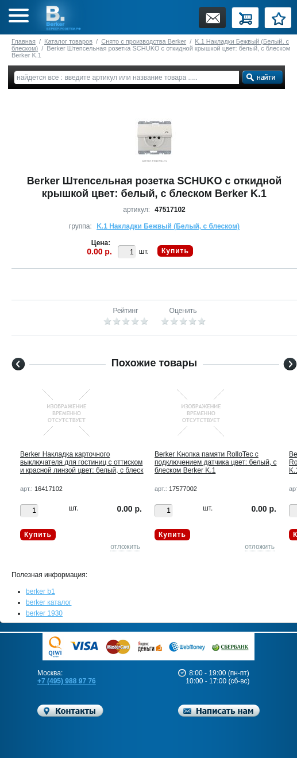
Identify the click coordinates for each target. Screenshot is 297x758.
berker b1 (40, 591)
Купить (175, 251)
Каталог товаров (68, 41)
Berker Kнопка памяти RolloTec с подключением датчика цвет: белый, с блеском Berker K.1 (216, 462)
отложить (125, 547)
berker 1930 (44, 613)
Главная (23, 41)
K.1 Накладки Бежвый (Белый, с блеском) (168, 226)
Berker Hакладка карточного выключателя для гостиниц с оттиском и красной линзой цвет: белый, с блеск (82, 462)
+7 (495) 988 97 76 (66, 681)
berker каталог (49, 602)
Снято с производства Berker (143, 41)
